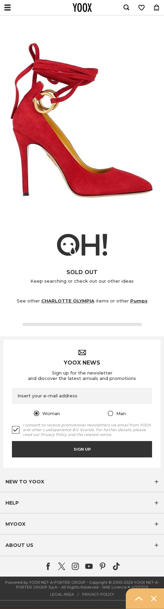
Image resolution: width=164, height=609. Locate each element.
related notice (97, 434)
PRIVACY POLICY (98, 594)
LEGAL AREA (62, 594)
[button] (82, 481)
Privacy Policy (54, 434)
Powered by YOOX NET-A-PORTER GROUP (45, 582)
